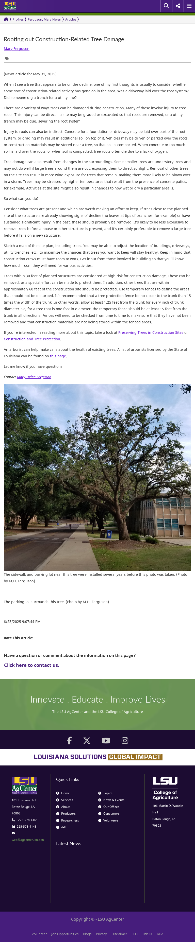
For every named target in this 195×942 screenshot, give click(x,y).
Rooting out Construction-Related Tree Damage (64, 39)
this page (58, 356)
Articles (70, 19)
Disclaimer (119, 934)
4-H (61, 827)
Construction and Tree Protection (32, 339)
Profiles (18, 19)
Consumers (109, 813)
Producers (66, 813)
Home (63, 793)
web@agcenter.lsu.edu (28, 840)
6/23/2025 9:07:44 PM (22, 621)
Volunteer (39, 934)
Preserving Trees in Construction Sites (150, 332)
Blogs (87, 934)
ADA (160, 934)
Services (64, 800)
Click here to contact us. (31, 665)
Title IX (147, 934)
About (63, 807)
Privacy (101, 934)
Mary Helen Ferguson (34, 376)
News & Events (111, 800)
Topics (105, 793)
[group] (8, 58)
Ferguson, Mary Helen (44, 19)
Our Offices (108, 807)
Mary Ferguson (16, 48)
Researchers (67, 820)
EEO (135, 934)
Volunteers (108, 820)
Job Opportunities (64, 934)
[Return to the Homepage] (6, 19)
